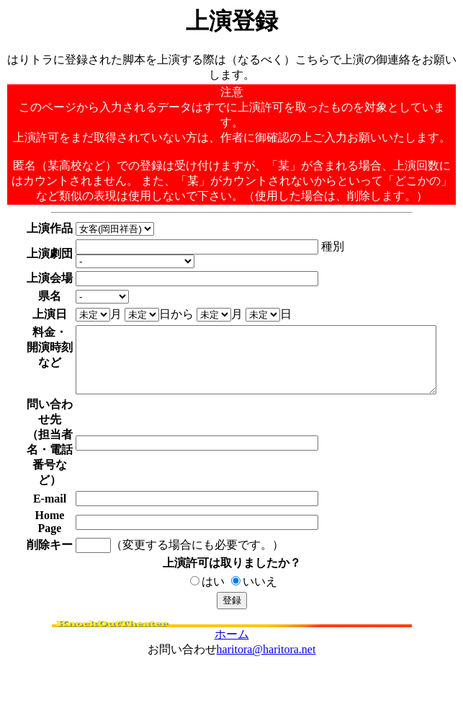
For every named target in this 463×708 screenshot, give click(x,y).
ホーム (232, 633)
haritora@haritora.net (266, 648)
